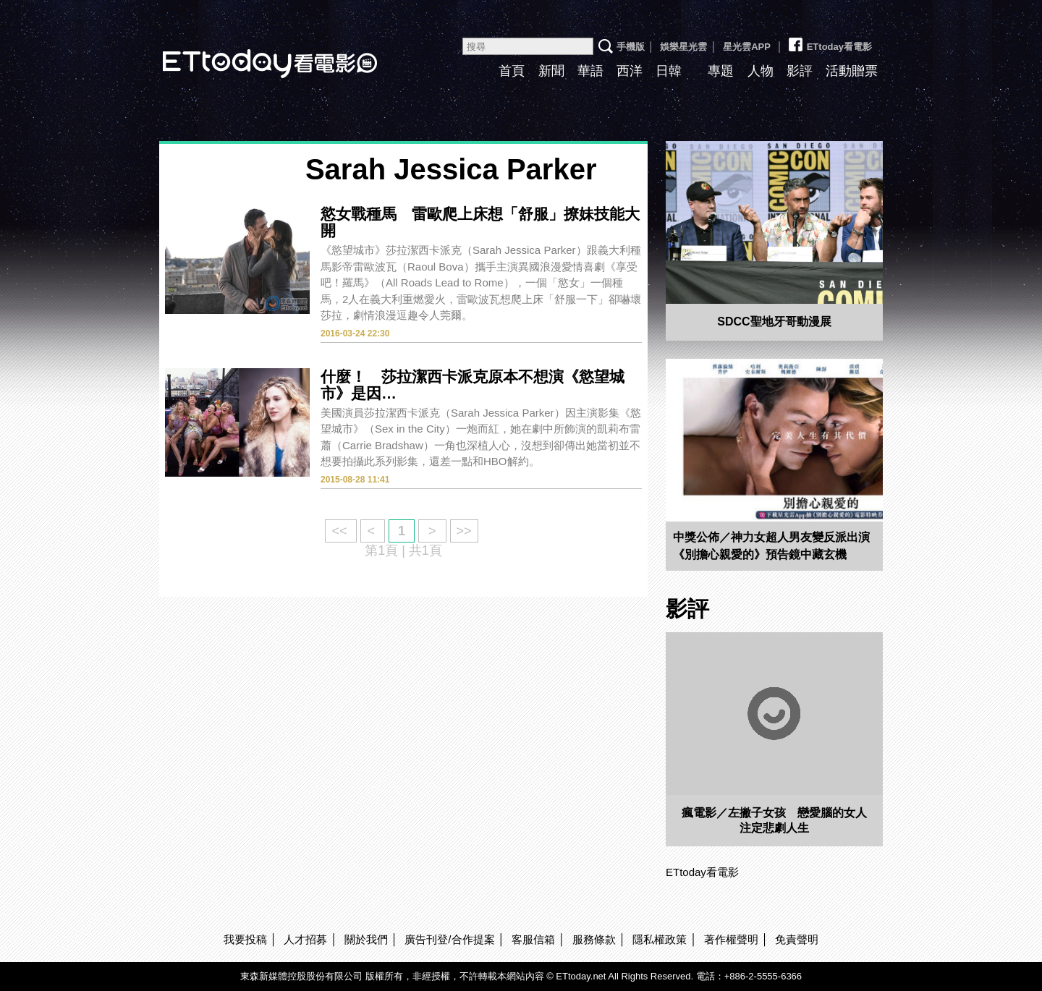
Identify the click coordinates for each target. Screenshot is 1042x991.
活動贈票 (852, 71)
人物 (760, 71)
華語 (590, 71)
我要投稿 (245, 939)
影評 (800, 71)
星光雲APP (747, 46)
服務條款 (594, 939)
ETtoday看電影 (249, 52)
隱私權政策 (659, 939)
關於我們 (366, 939)
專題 (721, 71)
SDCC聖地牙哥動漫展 (774, 321)
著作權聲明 (731, 939)
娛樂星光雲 (683, 46)
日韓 (669, 71)
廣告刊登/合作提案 (449, 939)
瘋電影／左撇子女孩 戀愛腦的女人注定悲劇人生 (774, 820)
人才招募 (305, 939)
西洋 (630, 71)
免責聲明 (796, 939)
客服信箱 (533, 939)
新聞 (551, 71)
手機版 (631, 46)
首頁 (512, 71)
